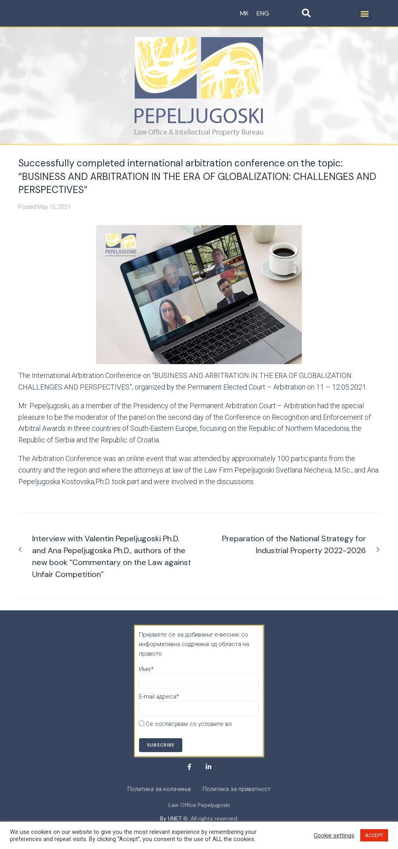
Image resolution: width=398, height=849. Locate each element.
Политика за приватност (173, 733)
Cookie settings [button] (334, 835)
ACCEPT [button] (374, 835)
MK (244, 13)
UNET (175, 818)
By (164, 818)
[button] (364, 13)
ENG (263, 13)
